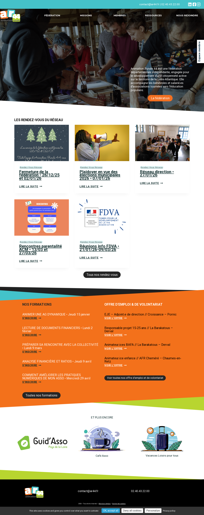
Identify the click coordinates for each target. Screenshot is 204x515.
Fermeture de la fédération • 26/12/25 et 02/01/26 (40, 176)
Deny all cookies (132, 510)
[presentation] (41, 143)
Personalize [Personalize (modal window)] (153, 510)
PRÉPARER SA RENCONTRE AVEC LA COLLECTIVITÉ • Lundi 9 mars (60, 350)
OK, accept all (110, 510)
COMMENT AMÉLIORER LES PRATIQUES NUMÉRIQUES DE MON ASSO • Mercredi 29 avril (56, 381)
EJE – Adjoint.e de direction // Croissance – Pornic (140, 317)
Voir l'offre (115, 321)
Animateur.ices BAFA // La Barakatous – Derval (137, 348)
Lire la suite (31, 187)
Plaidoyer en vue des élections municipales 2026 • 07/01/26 (101, 176)
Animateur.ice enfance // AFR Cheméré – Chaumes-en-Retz (142, 364)
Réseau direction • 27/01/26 (157, 174)
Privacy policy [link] (169, 511)
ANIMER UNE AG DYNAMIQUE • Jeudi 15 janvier (56, 317)
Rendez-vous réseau (31, 168)
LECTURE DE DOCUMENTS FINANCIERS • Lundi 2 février (57, 332)
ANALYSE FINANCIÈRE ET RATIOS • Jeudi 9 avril (56, 366)
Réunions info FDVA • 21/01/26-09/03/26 (100, 249)
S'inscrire (32, 321)
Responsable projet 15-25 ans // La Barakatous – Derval (138, 332)
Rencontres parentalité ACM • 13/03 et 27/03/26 (41, 251)
